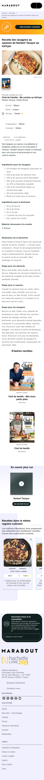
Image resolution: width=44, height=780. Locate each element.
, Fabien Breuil (21, 100)
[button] (28, 27)
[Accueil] (12, 5)
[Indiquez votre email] (19, 637)
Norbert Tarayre (8, 100)
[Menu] (36, 5)
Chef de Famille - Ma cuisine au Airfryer (22, 97)
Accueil (4, 13)
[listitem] (4, 698)
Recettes (12, 13)
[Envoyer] (37, 637)
